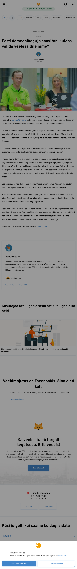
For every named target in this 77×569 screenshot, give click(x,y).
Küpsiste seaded (56, 564)
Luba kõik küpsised (19, 564)
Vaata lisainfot (62, 556)
